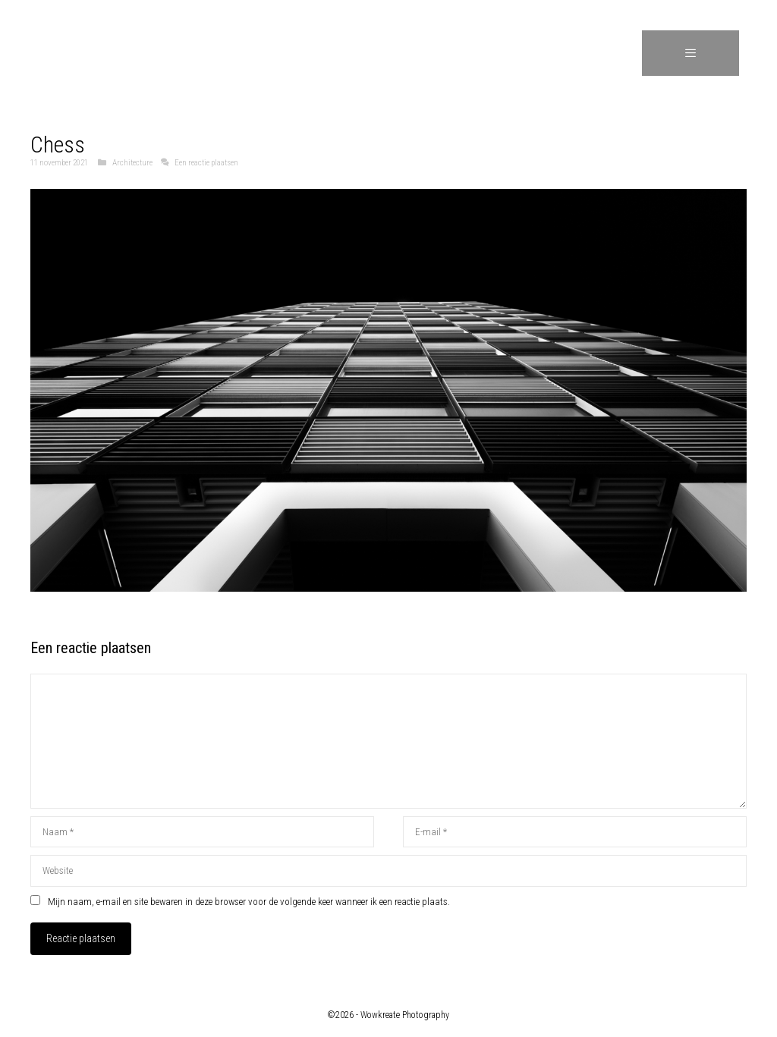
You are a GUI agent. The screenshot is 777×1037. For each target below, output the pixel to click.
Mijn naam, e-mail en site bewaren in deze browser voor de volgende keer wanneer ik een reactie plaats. (249, 901)
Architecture (132, 163)
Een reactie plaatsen (206, 163)
